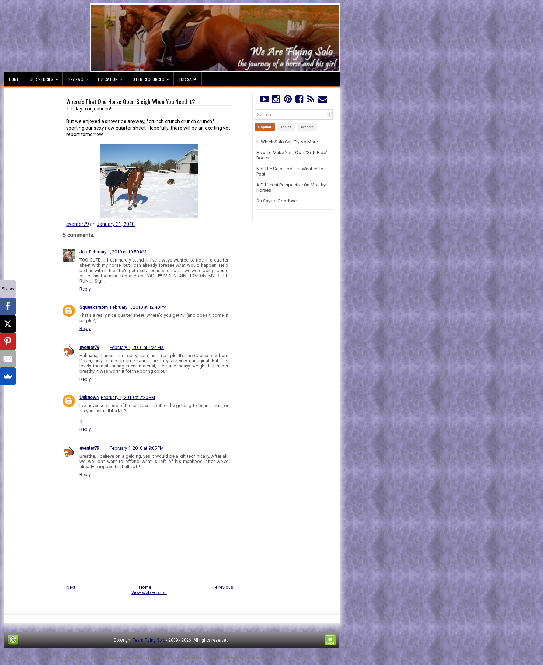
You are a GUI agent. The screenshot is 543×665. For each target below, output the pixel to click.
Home (14, 79)
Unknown (89, 397)
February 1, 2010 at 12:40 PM (138, 307)
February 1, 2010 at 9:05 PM (137, 448)
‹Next (70, 587)
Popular (264, 127)
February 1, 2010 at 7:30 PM (128, 397)
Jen (83, 252)
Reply (85, 289)
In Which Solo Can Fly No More (287, 141)
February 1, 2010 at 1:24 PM (137, 347)
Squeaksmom (93, 307)
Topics (285, 127)
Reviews (80, 77)
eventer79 (77, 224)
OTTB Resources (153, 77)
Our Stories (46, 77)
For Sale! (187, 79)
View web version (149, 592)
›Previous (224, 587)
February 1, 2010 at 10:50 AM (117, 252)
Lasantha (151, 657)
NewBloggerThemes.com (252, 657)
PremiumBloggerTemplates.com (194, 657)
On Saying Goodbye (276, 200)
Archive (307, 127)
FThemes (95, 657)
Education (112, 77)
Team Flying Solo (149, 640)
